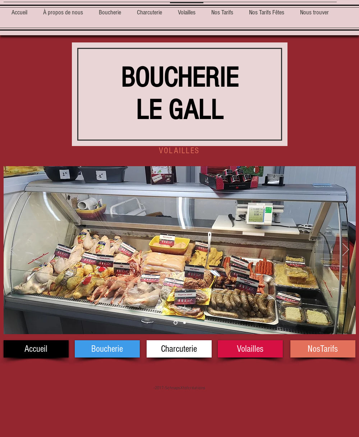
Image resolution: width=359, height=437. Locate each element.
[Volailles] (250, 349)
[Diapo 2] (184, 323)
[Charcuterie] (179, 349)
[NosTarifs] (322, 349)
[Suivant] (345, 250)
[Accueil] (36, 349)
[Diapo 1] (176, 323)
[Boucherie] (107, 349)
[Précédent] (13, 250)
